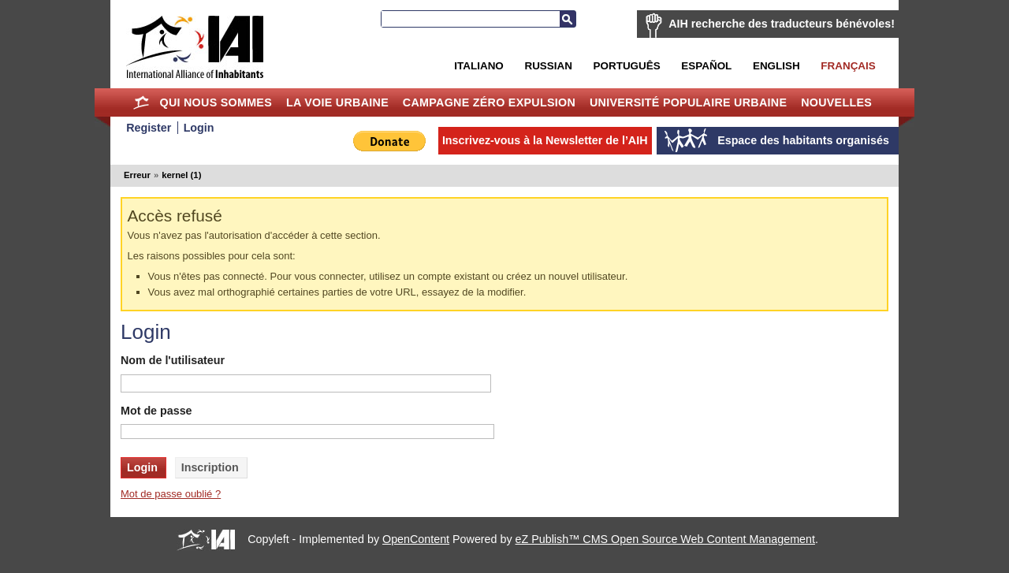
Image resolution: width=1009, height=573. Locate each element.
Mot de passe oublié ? (171, 494)
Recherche (567, 19)
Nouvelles (836, 102)
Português (627, 66)
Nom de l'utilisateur (173, 360)
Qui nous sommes (215, 102)
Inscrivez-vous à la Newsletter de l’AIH (545, 140)
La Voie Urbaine (337, 102)
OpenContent (415, 539)
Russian (548, 66)
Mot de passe (156, 410)
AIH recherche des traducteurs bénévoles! (781, 23)
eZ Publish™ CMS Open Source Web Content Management (665, 539)
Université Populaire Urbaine (688, 102)
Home (141, 102)
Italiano (478, 66)
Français (848, 66)
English (776, 66)
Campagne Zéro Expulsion (489, 102)
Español (706, 66)
